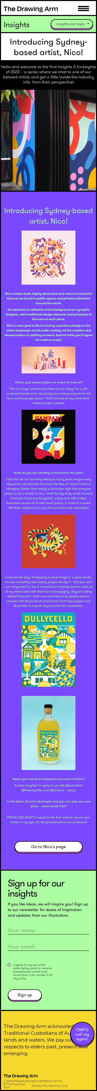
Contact (9, 1081)
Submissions (31, 1081)
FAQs (18, 1081)
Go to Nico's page (48, 847)
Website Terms (51, 1081)
